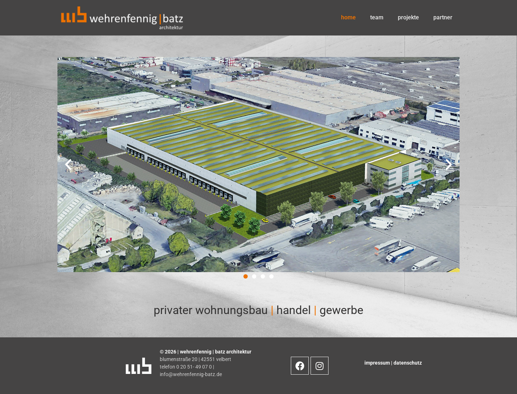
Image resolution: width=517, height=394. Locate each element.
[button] (245, 276)
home (348, 17)
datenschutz (407, 363)
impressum (377, 363)
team (376, 17)
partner (442, 17)
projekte (408, 17)
